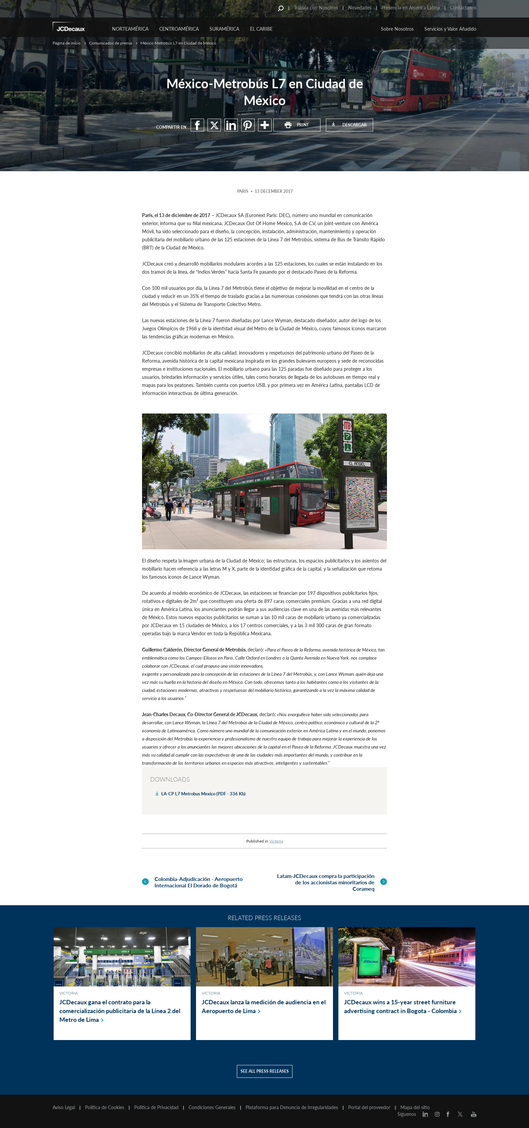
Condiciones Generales (212, 1107)
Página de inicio (67, 42)
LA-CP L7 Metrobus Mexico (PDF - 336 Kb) (203, 793)
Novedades (359, 7)
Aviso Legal (64, 1107)
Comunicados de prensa (110, 42)
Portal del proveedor (369, 1107)
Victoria (276, 841)
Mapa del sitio (415, 1107)
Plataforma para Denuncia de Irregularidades (292, 1107)
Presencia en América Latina (411, 7)
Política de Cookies (104, 1107)
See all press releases (265, 1071)
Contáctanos (463, 7)
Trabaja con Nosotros (316, 7)
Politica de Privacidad (156, 1107)
